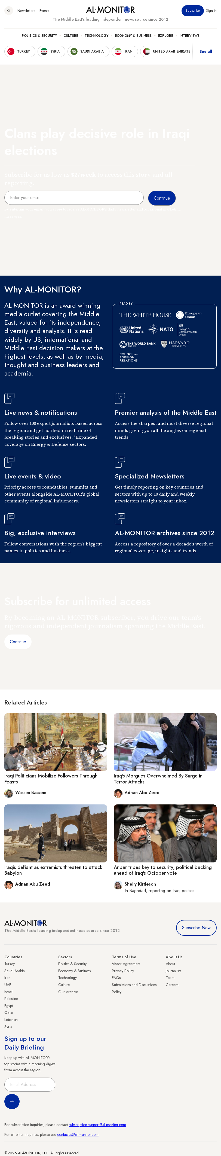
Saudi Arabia (14, 971)
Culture (70, 35)
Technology (96, 35)
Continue (18, 642)
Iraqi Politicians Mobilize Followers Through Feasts (50, 778)
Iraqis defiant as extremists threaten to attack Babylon (53, 870)
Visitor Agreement (126, 963)
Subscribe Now (196, 928)
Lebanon (11, 1019)
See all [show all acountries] (205, 51)
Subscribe (193, 10)
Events (44, 10)
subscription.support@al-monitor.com (97, 1124)
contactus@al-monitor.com (78, 1134)
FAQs (116, 977)
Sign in (211, 10)
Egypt (8, 1005)
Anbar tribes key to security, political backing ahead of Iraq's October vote (163, 870)
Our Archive (68, 992)
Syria (8, 1026)
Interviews (189, 35)
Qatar (9, 1012)
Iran (7, 977)
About (170, 963)
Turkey (9, 963)
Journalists (173, 971)
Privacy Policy (123, 971)
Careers (172, 984)
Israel (8, 992)
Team (170, 977)
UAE (7, 984)
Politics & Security (39, 35)
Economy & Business (133, 35)
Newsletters (26, 10)
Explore (165, 35)
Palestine (11, 998)
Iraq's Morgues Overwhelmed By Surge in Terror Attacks (158, 778)
